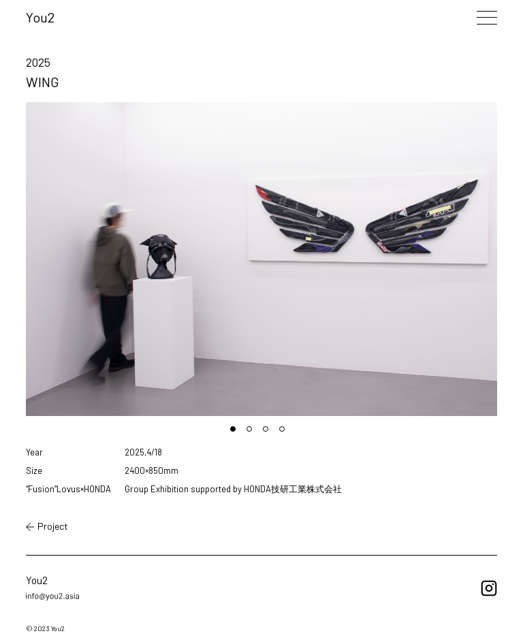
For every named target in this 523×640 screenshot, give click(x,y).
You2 (40, 17)
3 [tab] (269, 433)
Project (46, 526)
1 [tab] (237, 433)
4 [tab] (286, 433)
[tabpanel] (261, 259)
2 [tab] (253, 433)
